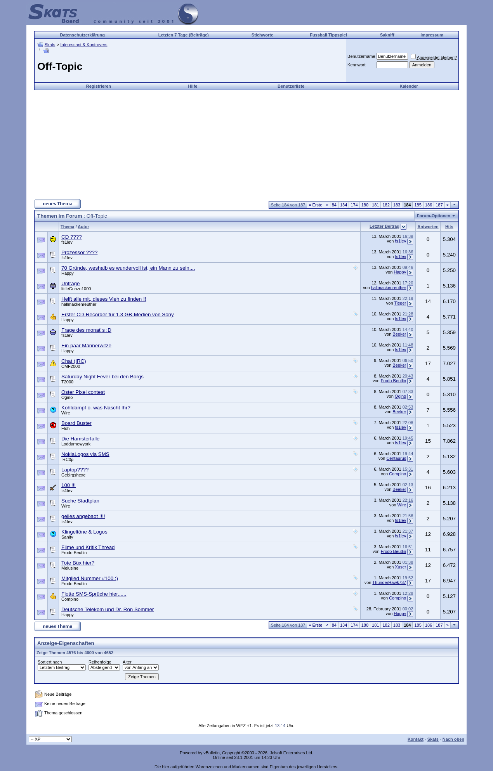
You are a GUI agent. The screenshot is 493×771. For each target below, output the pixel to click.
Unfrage (70, 283)
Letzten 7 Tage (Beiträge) (183, 35)
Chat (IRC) (73, 361)
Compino (397, 473)
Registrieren (98, 86)
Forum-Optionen (433, 215)
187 (439, 205)
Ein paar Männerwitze (86, 345)
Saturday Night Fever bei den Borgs (102, 376)
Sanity (67, 537)
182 (385, 205)
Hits (449, 226)
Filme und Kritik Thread (88, 547)
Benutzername (361, 56)
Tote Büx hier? (77, 563)
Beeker (399, 334)
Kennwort (356, 64)
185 (417, 205)
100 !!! (68, 485)
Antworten (427, 226)
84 (334, 205)
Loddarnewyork (75, 444)
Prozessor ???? (79, 252)
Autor (83, 226)
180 (364, 205)
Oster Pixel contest (83, 392)
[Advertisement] (246, 144)
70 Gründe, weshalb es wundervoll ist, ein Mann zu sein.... (128, 268)
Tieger (400, 303)
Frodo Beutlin (393, 380)
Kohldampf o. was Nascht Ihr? (95, 408)
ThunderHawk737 (389, 582)
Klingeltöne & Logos (84, 532)
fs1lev (67, 242)
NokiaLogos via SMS (85, 454)
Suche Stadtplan (80, 501)
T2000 (67, 381)
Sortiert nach (50, 662)
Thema (67, 226)
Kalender (409, 86)
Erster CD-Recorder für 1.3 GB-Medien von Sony (117, 314)
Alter (127, 662)
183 (396, 205)
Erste (315, 205)
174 (354, 205)
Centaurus (396, 458)
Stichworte (262, 35)
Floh (65, 428)
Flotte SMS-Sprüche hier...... (93, 594)
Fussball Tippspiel (328, 35)
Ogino (67, 397)
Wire (65, 413)
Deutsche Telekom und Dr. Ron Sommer (107, 609)
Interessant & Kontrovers (83, 44)
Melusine (69, 568)
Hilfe (193, 86)
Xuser (400, 567)
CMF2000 (70, 366)
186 (428, 205)
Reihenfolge (100, 662)
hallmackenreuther (388, 287)
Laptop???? (75, 470)
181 (375, 205)
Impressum (431, 35)
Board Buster (76, 423)
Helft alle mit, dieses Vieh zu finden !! (103, 299)
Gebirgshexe (73, 475)
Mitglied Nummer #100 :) (89, 578)
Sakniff (387, 35)
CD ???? (71, 237)
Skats (50, 44)
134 (343, 205)
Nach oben (453, 739)
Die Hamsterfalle (80, 439)
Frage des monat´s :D (86, 330)
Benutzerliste (291, 86)
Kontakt (416, 739)
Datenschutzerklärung (82, 35)
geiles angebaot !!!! (83, 516)
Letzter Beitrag (384, 226)
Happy (67, 273)
